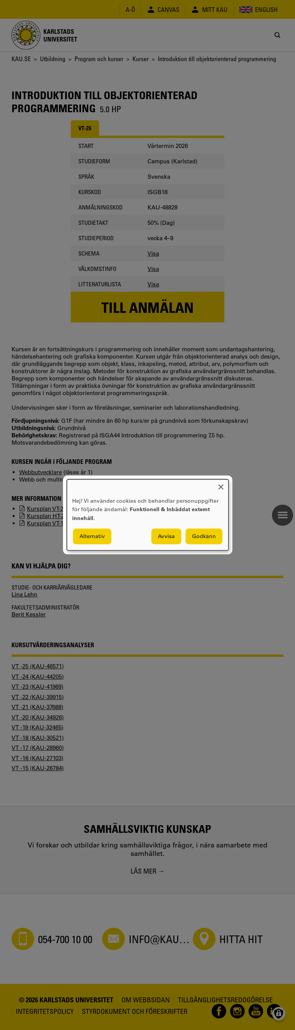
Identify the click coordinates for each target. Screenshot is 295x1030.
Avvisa (166, 536)
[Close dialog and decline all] (221, 484)
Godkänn (204, 536)
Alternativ (92, 536)
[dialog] (148, 514)
